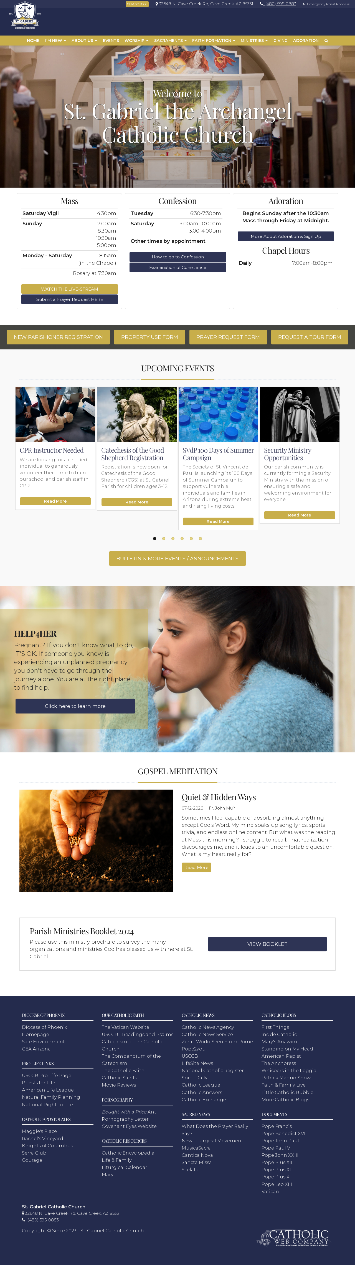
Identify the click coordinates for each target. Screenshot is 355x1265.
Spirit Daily (194, 1077)
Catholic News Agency (208, 1027)
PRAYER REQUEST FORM (228, 337)
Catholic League (201, 1085)
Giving (280, 40)
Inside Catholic (279, 1034)
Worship (136, 40)
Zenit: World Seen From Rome (217, 1041)
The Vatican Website (125, 1027)
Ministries (254, 40)
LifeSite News (197, 1063)
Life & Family (117, 1160)
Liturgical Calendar (124, 1167)
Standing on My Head (287, 1049)
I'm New (55, 40)
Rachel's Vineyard (42, 1138)
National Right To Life (47, 1104)
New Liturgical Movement (212, 1140)
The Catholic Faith (123, 1070)
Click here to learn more (75, 706)
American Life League (48, 1090)
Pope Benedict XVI (283, 1133)
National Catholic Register (213, 1070)
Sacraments (170, 40)
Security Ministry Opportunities (287, 453)
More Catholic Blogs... (287, 1099)
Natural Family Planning (51, 1097)
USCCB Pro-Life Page (46, 1075)
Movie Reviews (119, 1085)
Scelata (190, 1169)
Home (33, 40)
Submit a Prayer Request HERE (69, 299)
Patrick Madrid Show (286, 1077)
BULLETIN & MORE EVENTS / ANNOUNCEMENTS (177, 558)
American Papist (281, 1056)
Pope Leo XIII (277, 1184)
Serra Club (34, 1153)
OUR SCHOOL (137, 4)
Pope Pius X (276, 1177)
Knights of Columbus (47, 1145)
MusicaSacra (196, 1148)
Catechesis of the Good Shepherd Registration (132, 453)
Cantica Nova (197, 1155)
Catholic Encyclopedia (128, 1153)
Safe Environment (43, 1041)
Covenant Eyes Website (129, 1126)
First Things (275, 1027)
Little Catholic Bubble (287, 1092)
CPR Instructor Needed (51, 449)
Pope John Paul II (282, 1140)
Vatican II (272, 1191)
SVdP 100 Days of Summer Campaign (218, 453)
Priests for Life (38, 1082)
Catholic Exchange (204, 1099)
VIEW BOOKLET (267, 944)
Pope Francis (277, 1126)
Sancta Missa (197, 1162)
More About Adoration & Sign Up (286, 236)
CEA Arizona (36, 1049)
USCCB (190, 1056)
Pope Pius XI (276, 1169)
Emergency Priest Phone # (324, 4)
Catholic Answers (202, 1092)
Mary (107, 1174)
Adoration (306, 40)
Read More (55, 501)
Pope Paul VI (276, 1148)
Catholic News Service (207, 1034)
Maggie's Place (39, 1131)
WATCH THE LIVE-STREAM (69, 289)
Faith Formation (213, 40)
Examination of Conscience (177, 267)
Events (111, 40)
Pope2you (194, 1049)
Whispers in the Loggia (289, 1070)
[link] (203, 3)
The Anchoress (279, 1063)
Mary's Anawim (279, 1041)
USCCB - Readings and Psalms (137, 1034)
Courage (32, 1160)
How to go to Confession (178, 256)
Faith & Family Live (284, 1085)
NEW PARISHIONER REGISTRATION (58, 337)
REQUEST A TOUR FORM (309, 337)
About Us (84, 40)
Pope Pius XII (277, 1162)
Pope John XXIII (280, 1155)
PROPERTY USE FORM (149, 337)
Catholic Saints (119, 1077)
